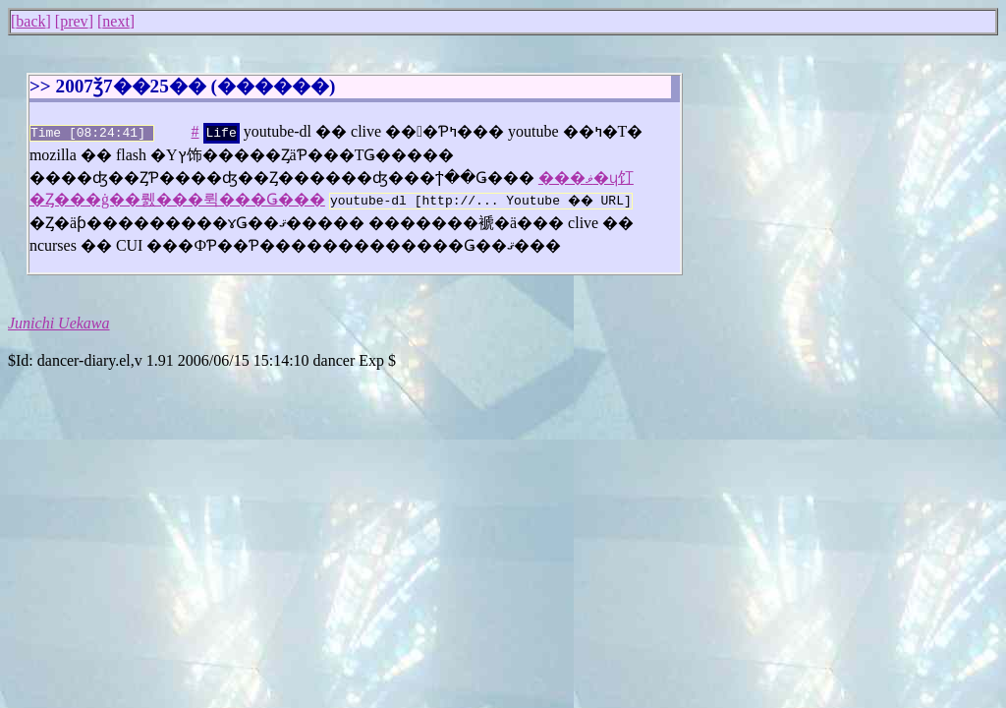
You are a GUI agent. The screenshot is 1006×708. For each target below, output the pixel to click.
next (116, 21)
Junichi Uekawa (59, 319)
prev (73, 21)
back (30, 21)
